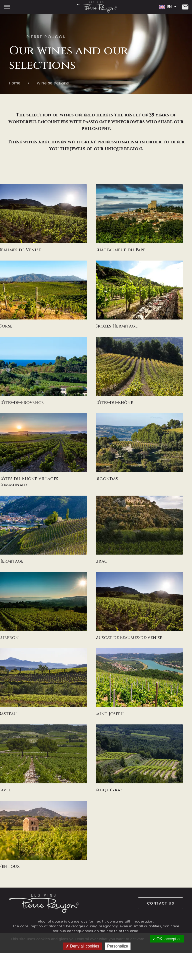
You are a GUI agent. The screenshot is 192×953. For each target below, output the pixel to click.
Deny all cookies (82, 946)
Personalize (117, 946)
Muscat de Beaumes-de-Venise (104, 637)
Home (15, 83)
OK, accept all (167, 939)
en (165, 7)
